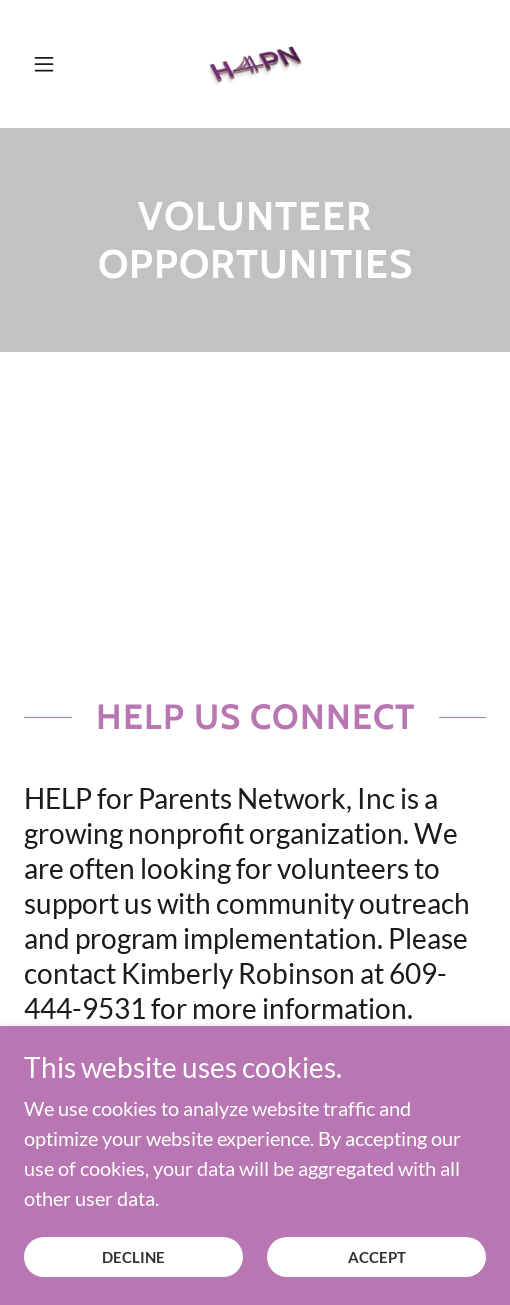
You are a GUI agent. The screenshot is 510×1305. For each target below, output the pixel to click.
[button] (58, 64)
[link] (255, 64)
